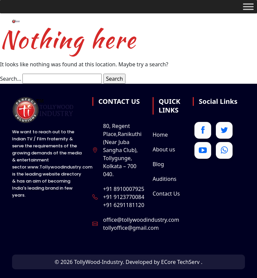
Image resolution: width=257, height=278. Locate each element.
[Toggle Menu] (248, 6)
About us (164, 149)
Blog (158, 164)
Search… (10, 78)
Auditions (164, 179)
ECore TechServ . (181, 262)
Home (160, 134)
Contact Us (166, 193)
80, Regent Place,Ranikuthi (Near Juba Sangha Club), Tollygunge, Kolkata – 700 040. (122, 150)
